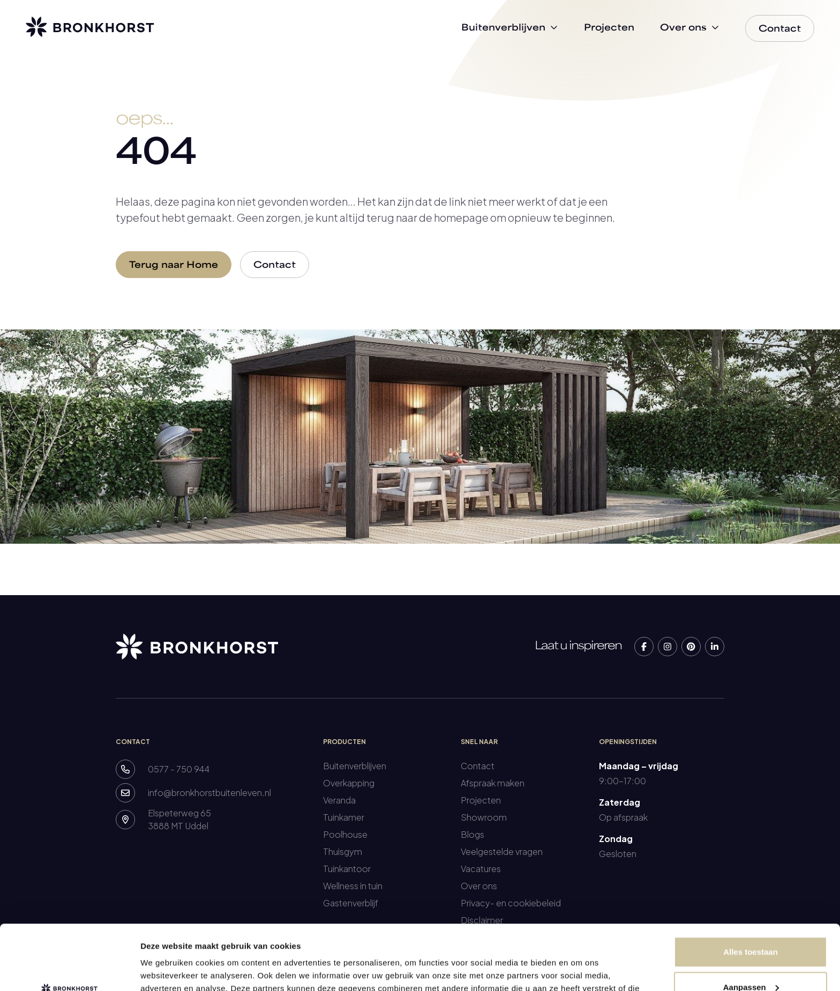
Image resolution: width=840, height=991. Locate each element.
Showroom (484, 817)
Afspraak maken (492, 783)
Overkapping (348, 783)
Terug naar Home (173, 265)
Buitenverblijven (354, 765)
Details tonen (165, 969)
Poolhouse (345, 834)
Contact (274, 265)
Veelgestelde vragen (502, 851)
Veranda (339, 800)
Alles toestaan (750, 891)
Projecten (481, 800)
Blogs (472, 834)
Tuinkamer (343, 817)
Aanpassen (751, 925)
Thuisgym (342, 851)
